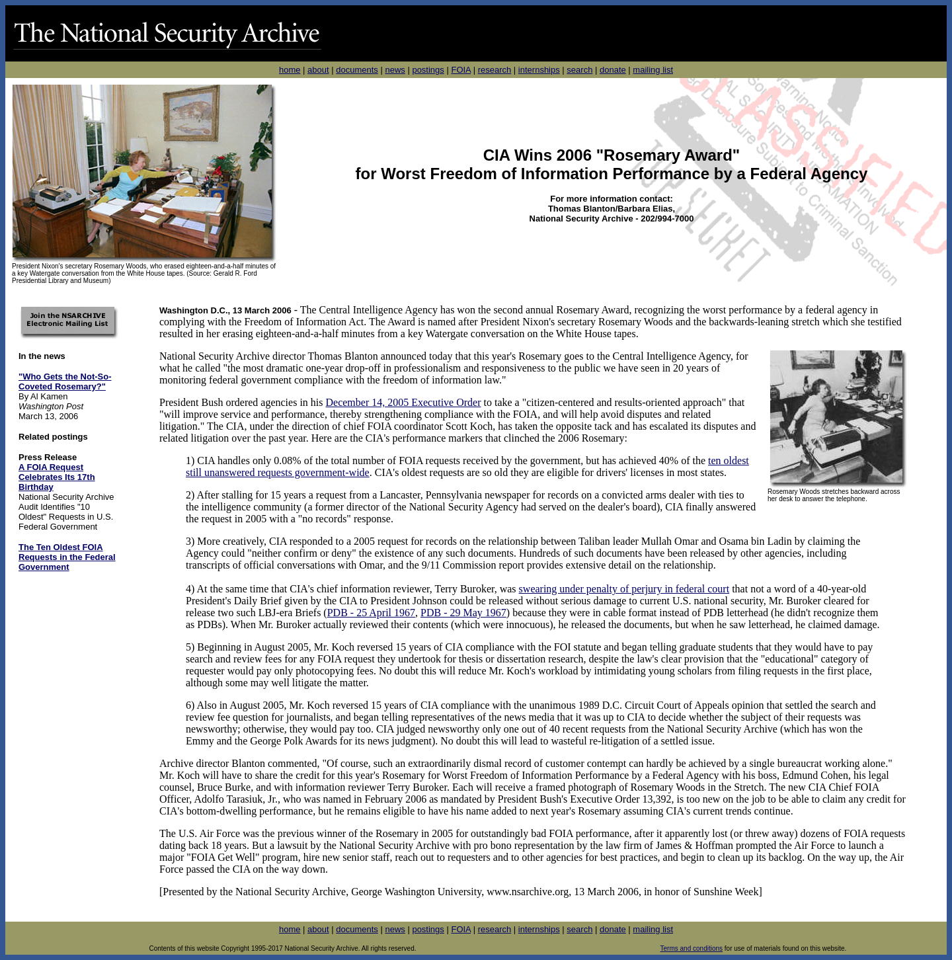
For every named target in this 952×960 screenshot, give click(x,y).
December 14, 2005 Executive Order (403, 402)
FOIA (461, 70)
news (395, 70)
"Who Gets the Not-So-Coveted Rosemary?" (65, 381)
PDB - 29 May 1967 (463, 612)
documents (357, 70)
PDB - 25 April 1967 (371, 612)
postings (428, 70)
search (579, 70)
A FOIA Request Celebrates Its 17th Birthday (57, 477)
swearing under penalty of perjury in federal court (624, 588)
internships (539, 70)
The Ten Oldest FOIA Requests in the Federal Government (67, 557)
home (290, 70)
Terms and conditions (691, 948)
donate (613, 70)
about (318, 70)
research (495, 70)
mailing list (653, 70)
